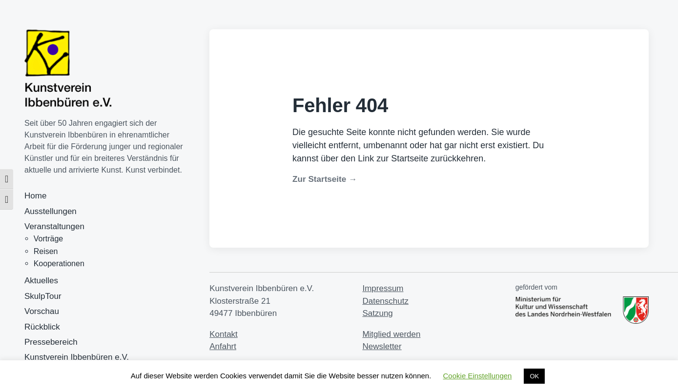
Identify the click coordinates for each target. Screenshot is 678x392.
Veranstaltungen (54, 226)
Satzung (377, 313)
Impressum (382, 288)
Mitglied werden (391, 334)
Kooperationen (59, 263)
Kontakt (223, 334)
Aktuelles (41, 280)
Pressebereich (51, 342)
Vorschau (41, 311)
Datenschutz (385, 301)
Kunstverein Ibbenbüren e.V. (76, 357)
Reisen (46, 251)
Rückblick (42, 327)
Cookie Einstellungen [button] (477, 376)
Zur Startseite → (324, 179)
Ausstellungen (50, 211)
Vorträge (48, 239)
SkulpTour (43, 296)
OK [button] (534, 376)
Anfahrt (222, 346)
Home (35, 195)
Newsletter (381, 346)
